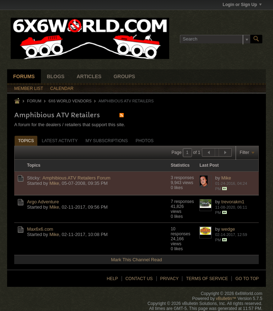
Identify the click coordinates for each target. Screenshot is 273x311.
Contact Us (139, 278)
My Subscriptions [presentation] (106, 140)
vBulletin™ (226, 298)
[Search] (215, 39)
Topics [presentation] (26, 140)
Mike (54, 183)
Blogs (56, 76)
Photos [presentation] (145, 140)
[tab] (26, 140)
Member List (28, 88)
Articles (88, 76)
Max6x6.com (40, 229)
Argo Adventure (43, 201)
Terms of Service (207, 278)
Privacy (169, 278)
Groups (124, 76)
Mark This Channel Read (136, 259)
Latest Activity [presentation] (59, 140)
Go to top (247, 278)
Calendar (61, 88)
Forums (24, 76)
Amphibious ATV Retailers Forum (76, 178)
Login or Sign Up (242, 4)
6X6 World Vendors (69, 101)
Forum (34, 101)
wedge (228, 229)
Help (112, 278)
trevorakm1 (233, 201)
